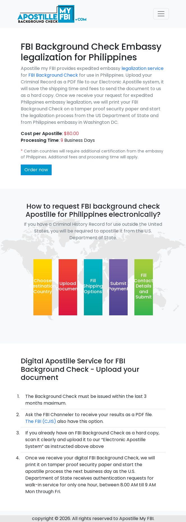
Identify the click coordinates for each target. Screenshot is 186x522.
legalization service (142, 68)
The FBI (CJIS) (40, 421)
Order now (36, 170)
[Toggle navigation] (161, 13)
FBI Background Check (53, 75)
